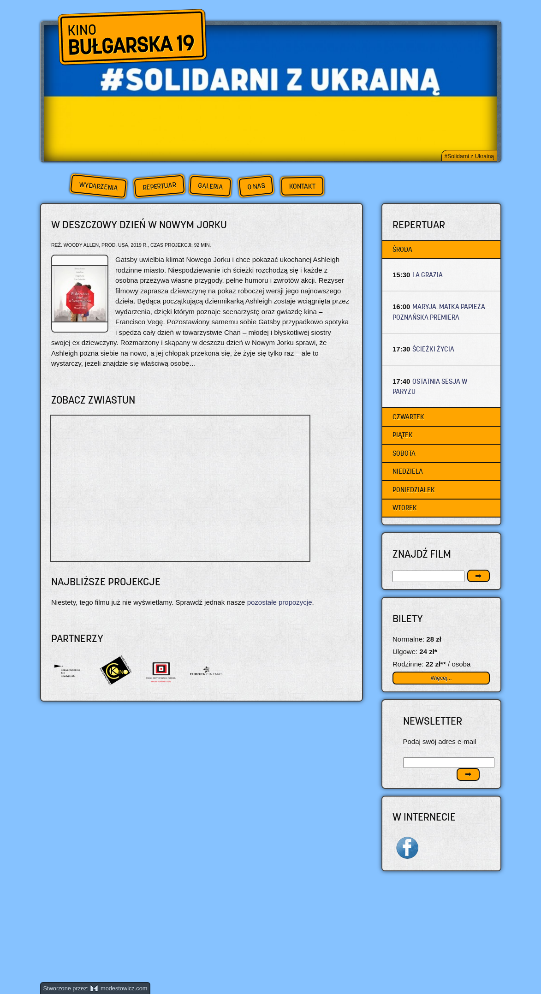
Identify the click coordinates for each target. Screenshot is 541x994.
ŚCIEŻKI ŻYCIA (433, 349)
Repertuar (159, 186)
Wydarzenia (98, 186)
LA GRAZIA (427, 275)
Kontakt (302, 186)
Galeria (210, 186)
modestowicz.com (119, 988)
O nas (256, 186)
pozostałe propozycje (279, 602)
